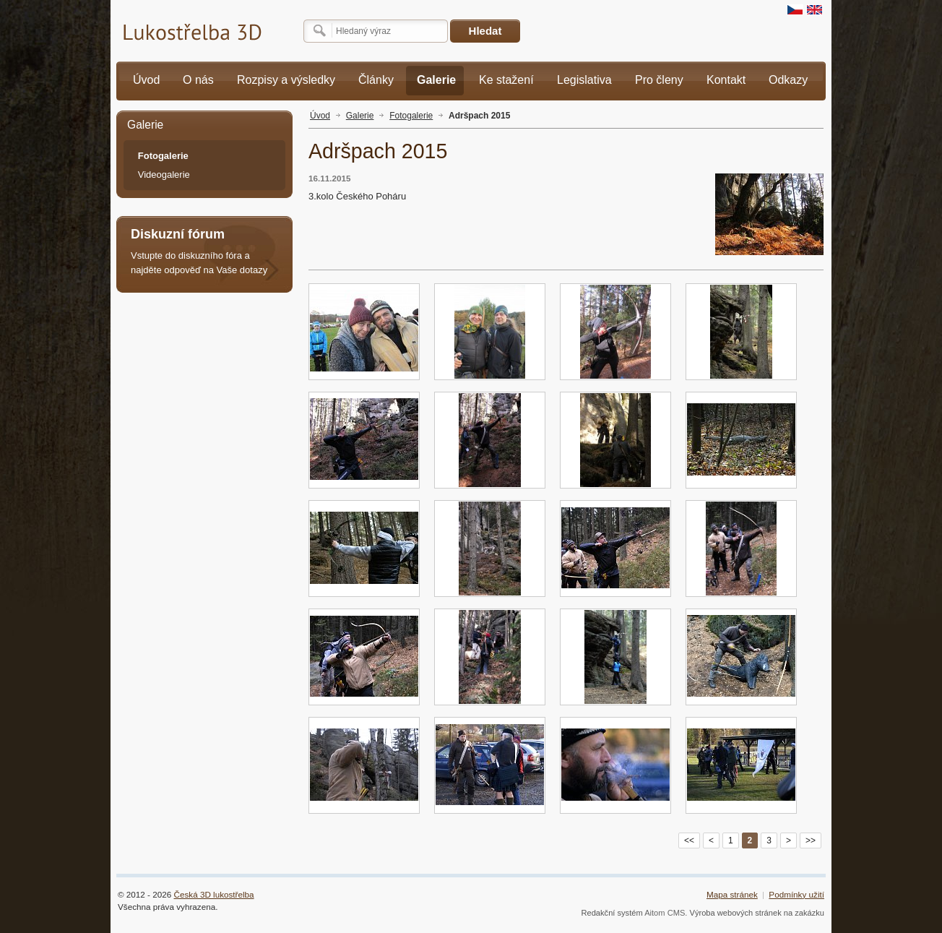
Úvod (320, 116)
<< (689, 840)
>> (810, 840)
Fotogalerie (411, 116)
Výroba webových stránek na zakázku (757, 912)
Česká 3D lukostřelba (214, 894)
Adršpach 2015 (479, 116)
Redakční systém (611, 912)
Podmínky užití (796, 894)
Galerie (360, 116)
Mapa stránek (732, 894)
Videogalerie (164, 174)
